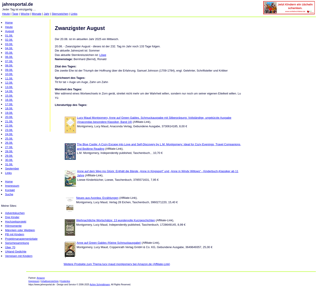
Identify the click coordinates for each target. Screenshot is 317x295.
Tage (15, 13)
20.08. (9, 117)
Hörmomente (13, 225)
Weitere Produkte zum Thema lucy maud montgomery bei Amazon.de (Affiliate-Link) (117, 264)
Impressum (12, 185)
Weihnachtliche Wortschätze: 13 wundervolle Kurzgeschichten (115, 220)
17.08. (9, 104)
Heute (6, 13)
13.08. (9, 87)
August (9, 31)
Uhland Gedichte (15, 251)
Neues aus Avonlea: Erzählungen (97, 197)
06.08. (9, 57)
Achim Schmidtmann (100, 284)
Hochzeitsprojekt (15, 221)
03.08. (9, 44)
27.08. (9, 147)
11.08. (9, 78)
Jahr (46, 13)
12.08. (9, 82)
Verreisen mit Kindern (18, 256)
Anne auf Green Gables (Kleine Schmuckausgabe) (109, 242)
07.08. (9, 61)
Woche (25, 13)
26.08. (9, 142)
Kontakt (10, 190)
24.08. (9, 134)
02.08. (9, 39)
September (12, 168)
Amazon (41, 278)
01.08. (9, 35)
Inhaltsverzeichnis (50, 281)
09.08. (9, 70)
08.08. (9, 65)
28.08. (9, 151)
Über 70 (10, 247)
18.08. (9, 108)
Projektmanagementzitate (21, 238)
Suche (9, 194)
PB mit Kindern (14, 234)
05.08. (9, 52)
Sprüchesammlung (17, 243)
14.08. (9, 91)
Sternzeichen (60, 13)
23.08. (9, 130)
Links (74, 13)
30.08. (9, 160)
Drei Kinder (12, 217)
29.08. (9, 155)
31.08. (9, 164)
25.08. (9, 138)
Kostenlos (65, 281)
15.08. (9, 95)
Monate (36, 13)
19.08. (9, 112)
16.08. (9, 99)
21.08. (9, 121)
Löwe (102, 55)
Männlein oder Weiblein (20, 230)
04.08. (9, 48)
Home (9, 22)
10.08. (9, 74)
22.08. (9, 125)
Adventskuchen (15, 213)
